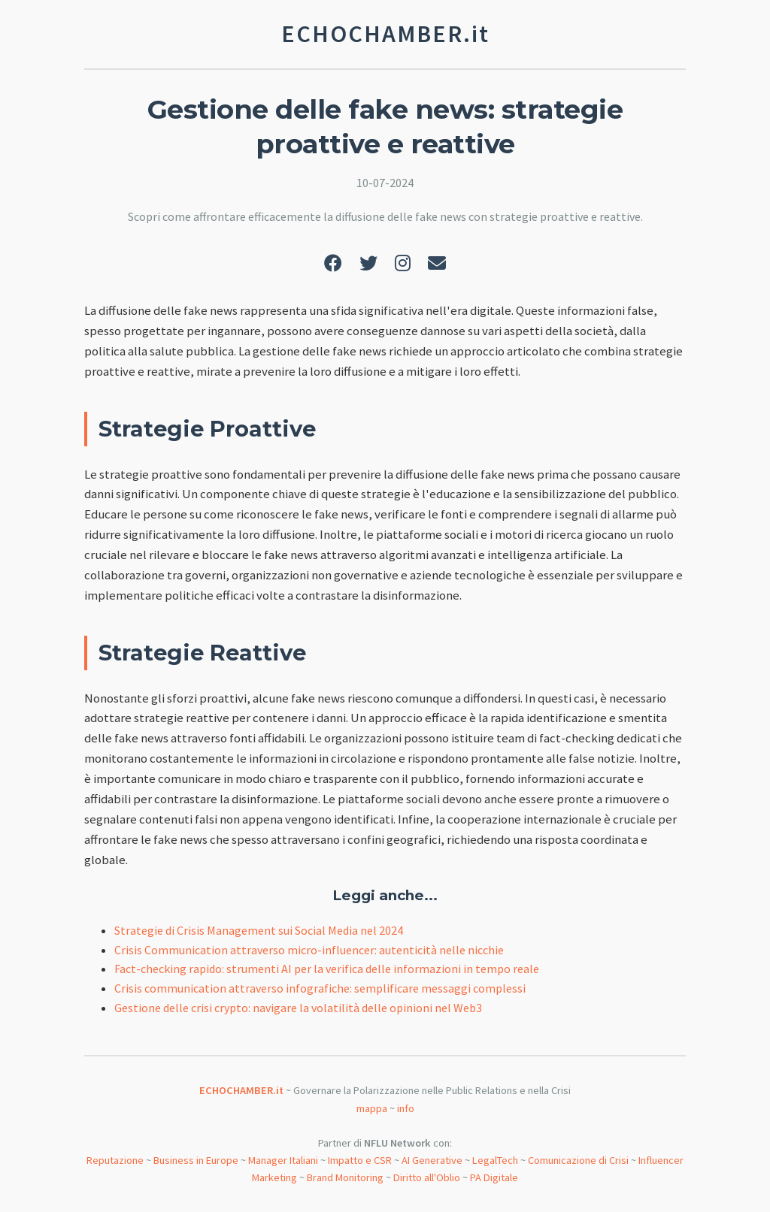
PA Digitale (494, 1177)
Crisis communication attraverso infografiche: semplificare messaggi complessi (320, 988)
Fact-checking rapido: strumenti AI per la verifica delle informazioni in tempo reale (326, 968)
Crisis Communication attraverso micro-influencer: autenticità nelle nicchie (309, 949)
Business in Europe (195, 1160)
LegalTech (495, 1160)
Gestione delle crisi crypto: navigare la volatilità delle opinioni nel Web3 (298, 1007)
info (405, 1108)
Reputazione (115, 1160)
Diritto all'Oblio (426, 1177)
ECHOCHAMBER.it (241, 1090)
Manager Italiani (283, 1160)
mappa (371, 1108)
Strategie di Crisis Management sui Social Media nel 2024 (258, 930)
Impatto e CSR (360, 1160)
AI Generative (432, 1160)
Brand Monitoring (345, 1177)
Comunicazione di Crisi (578, 1160)
